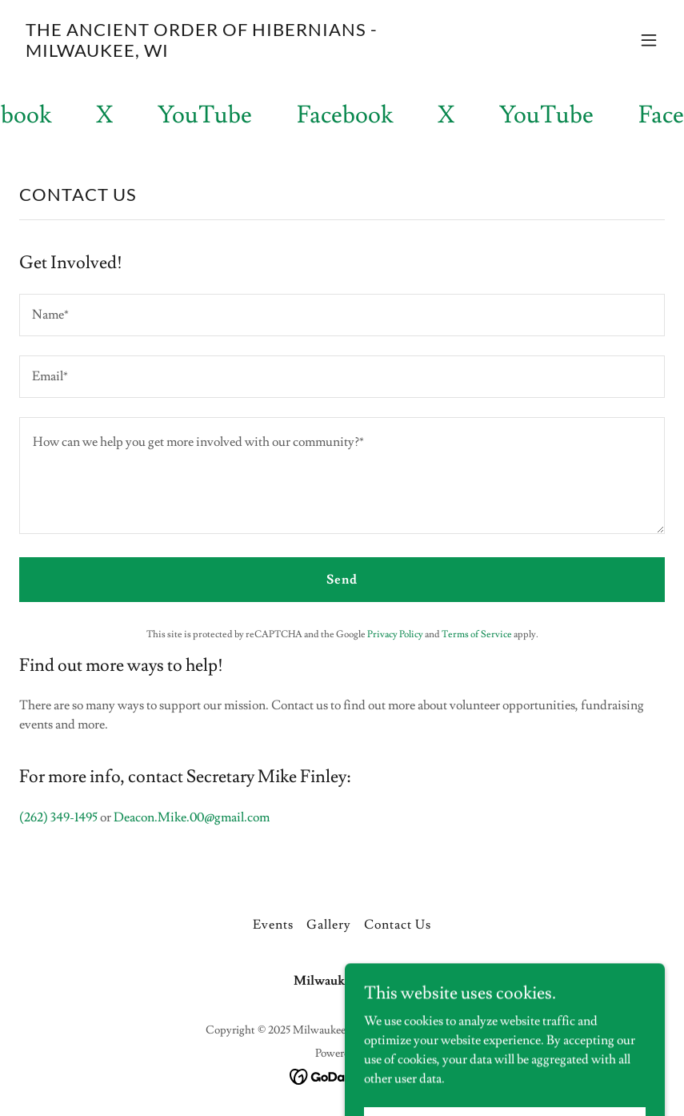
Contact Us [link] (397, 925)
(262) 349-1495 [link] (58, 817)
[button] (649, 40)
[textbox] (342, 315)
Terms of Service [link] (477, 634)
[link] (245, 53)
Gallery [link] (328, 925)
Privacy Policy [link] (395, 634)
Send (342, 580)
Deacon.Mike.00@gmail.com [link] (192, 817)
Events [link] (273, 925)
